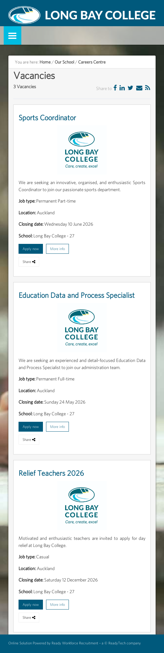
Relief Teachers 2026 (51, 473)
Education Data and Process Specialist (77, 295)
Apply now (31, 248)
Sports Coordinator (47, 117)
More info (57, 248)
